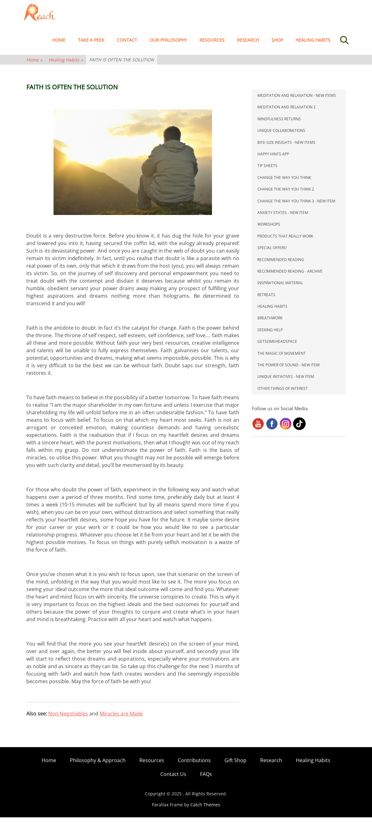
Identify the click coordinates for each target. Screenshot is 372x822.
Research (248, 45)
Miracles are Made (121, 718)
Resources (212, 45)
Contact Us (173, 778)
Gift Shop (235, 765)
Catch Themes (205, 809)
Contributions (194, 765)
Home (58, 45)
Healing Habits (313, 45)
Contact (127, 45)
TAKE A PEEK (91, 45)
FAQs (206, 778)
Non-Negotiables (68, 718)
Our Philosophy (168, 45)
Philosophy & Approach (98, 765)
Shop (277, 45)
